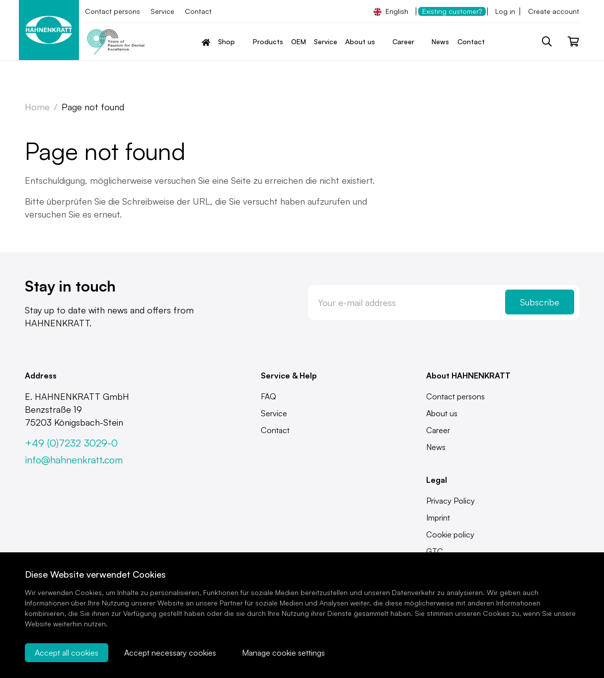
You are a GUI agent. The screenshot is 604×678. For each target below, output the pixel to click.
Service (162, 11)
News (440, 41)
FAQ (268, 396)
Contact (198, 11)
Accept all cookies (66, 653)
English (391, 11)
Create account (553, 11)
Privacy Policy (450, 501)
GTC (434, 551)
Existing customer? (452, 11)
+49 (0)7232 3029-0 (71, 443)
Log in (505, 11)
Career (438, 430)
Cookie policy (450, 534)
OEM (298, 41)
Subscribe (539, 302)
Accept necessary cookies (170, 653)
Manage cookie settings (283, 653)
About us (441, 413)
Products (268, 41)
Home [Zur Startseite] (37, 106)
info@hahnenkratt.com (74, 459)
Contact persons (112, 11)
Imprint (438, 518)
